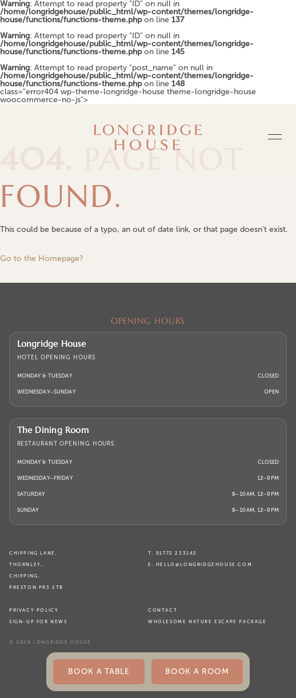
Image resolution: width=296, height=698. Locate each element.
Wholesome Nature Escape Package (207, 621)
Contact (162, 610)
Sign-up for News (38, 621)
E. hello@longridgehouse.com (200, 564)
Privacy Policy (33, 610)
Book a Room (197, 671)
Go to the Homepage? (41, 258)
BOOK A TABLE (98, 671)
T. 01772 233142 (172, 553)
